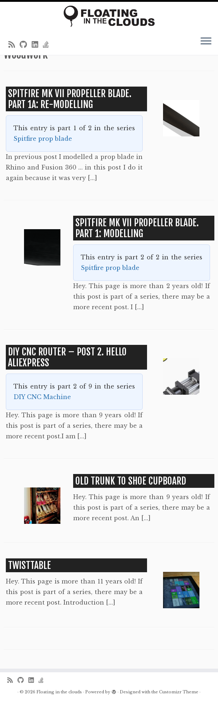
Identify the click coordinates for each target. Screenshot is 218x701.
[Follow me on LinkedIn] (37, 44)
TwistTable (29, 565)
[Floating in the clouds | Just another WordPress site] (109, 16)
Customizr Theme (178, 691)
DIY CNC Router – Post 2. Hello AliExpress (67, 357)
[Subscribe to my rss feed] (14, 44)
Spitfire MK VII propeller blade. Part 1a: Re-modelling (69, 99)
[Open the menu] (206, 41)
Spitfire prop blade (42, 138)
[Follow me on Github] (26, 44)
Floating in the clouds (59, 691)
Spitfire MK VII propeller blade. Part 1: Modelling (137, 228)
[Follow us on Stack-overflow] (48, 44)
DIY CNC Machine (42, 397)
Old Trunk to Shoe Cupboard (130, 481)
